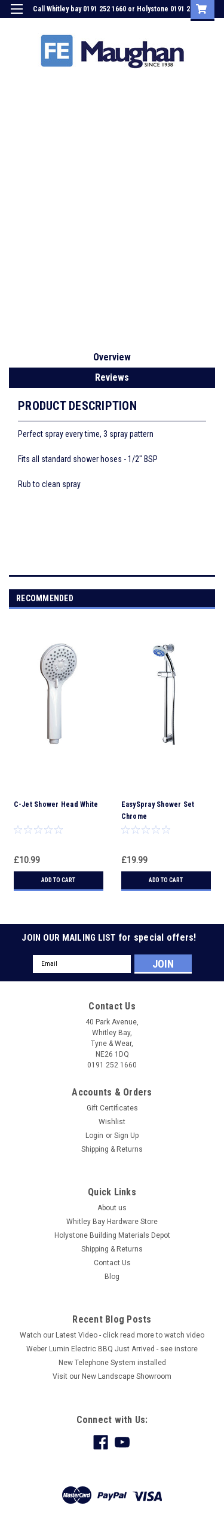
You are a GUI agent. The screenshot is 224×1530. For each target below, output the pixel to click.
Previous (191, 598)
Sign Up (158, 26)
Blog (112, 1276)
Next (208, 598)
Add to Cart (58, 880)
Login (124, 26)
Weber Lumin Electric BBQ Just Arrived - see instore (112, 1349)
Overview (112, 357)
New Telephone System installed (112, 1362)
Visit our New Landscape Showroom (112, 1376)
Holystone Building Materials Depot (112, 1235)
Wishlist (112, 1122)
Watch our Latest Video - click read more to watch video (112, 1335)
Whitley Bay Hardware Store (112, 1221)
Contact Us (112, 1263)
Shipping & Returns (112, 1149)
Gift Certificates (112, 1108)
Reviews (112, 377)
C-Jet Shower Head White (56, 804)
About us (112, 1208)
